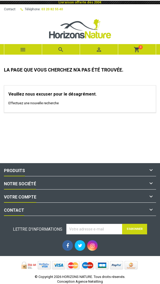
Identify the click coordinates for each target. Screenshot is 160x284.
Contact (10, 9)
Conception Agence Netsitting (80, 281)
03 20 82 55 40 (52, 9)
